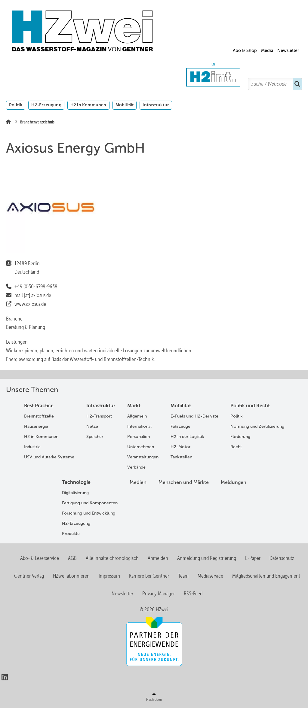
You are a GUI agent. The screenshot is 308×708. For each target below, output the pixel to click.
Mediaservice (210, 576)
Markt (133, 405)
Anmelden (158, 558)
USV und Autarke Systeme (49, 457)
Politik (15, 104)
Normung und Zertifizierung (257, 426)
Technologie (76, 482)
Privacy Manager (158, 594)
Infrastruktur (156, 104)
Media (267, 50)
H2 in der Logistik (187, 436)
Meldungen (233, 482)
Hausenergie (36, 426)
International (139, 426)
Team (183, 576)
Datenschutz (282, 558)
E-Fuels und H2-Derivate (194, 416)
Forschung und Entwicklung (88, 513)
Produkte (71, 533)
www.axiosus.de (30, 304)
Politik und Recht (250, 405)
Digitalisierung (75, 493)
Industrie (32, 447)
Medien (138, 482)
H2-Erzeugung (46, 104)
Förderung (240, 436)
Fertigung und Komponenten (90, 503)
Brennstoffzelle (39, 416)
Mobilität (125, 104)
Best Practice (39, 405)
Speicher (94, 436)
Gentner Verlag (29, 576)
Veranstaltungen (143, 457)
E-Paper (252, 558)
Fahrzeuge (180, 426)
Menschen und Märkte (184, 482)
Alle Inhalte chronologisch (112, 558)
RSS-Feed (193, 594)
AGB (72, 558)
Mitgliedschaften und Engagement (266, 576)
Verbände (136, 467)
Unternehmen (140, 447)
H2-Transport (99, 416)
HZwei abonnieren (71, 576)
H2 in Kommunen (88, 104)
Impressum (109, 576)
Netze (92, 426)
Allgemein (137, 416)
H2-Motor (180, 447)
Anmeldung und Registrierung (206, 558)
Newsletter (288, 50)
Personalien (138, 436)
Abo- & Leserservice (39, 558)
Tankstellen (181, 457)
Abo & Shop (245, 50)
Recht (236, 447)
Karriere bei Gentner (149, 576)
